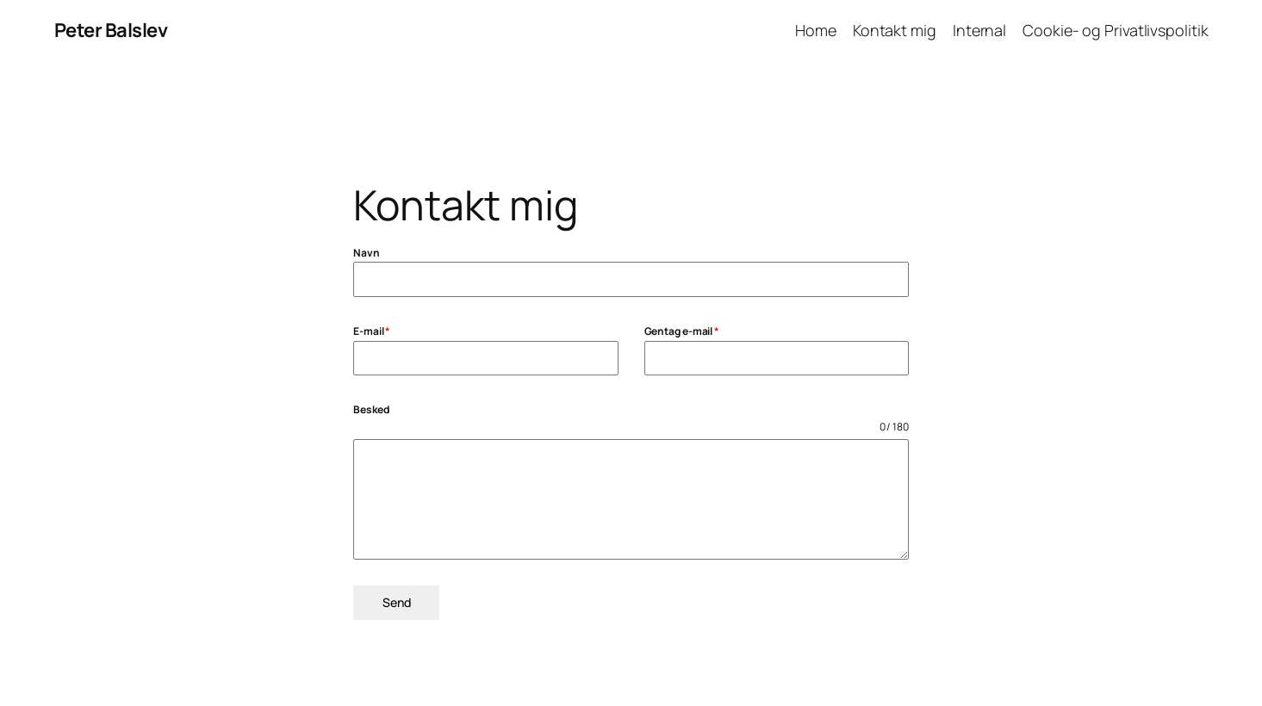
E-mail (371, 331)
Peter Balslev (111, 30)
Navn (366, 252)
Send (396, 602)
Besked (371, 409)
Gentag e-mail (682, 331)
